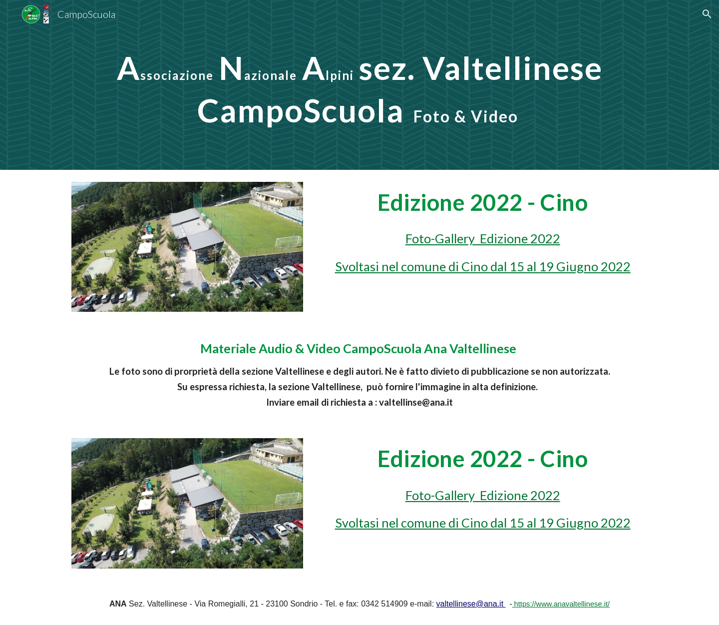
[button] (707, 14)
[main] (359, 85)
